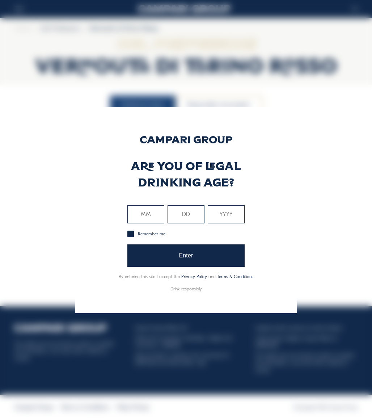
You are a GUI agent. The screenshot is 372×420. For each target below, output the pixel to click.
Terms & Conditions (235, 276)
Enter (186, 255)
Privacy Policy (194, 276)
